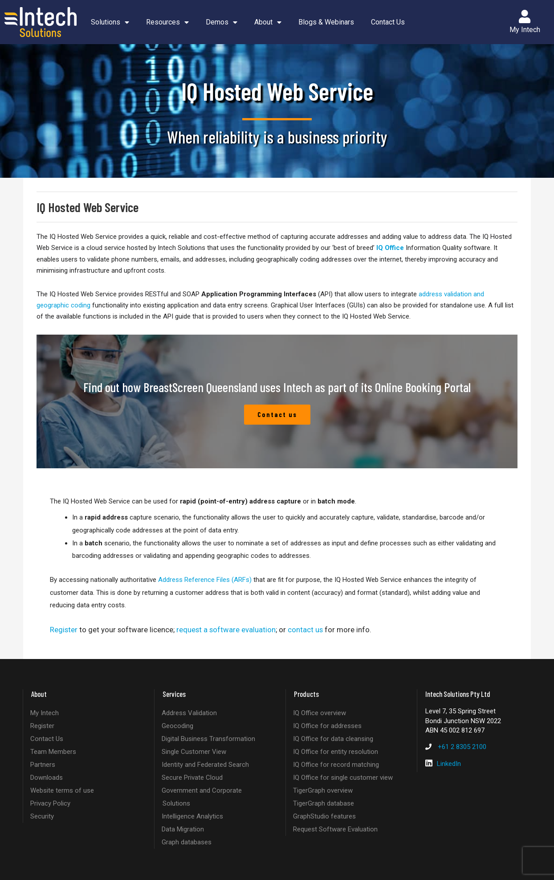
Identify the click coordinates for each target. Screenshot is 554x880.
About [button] (267, 22)
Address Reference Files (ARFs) (205, 580)
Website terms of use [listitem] (62, 790)
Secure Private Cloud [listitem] (192, 778)
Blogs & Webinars (326, 22)
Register (63, 630)
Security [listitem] (42, 816)
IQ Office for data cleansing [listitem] (333, 739)
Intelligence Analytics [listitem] (192, 816)
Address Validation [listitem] (189, 713)
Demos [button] (221, 22)
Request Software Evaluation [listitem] (335, 829)
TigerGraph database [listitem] (323, 803)
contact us (305, 630)
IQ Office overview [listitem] (319, 713)
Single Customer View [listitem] (194, 752)
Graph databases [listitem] (187, 842)
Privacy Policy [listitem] (50, 803)
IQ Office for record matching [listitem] (336, 765)
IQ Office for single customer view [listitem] (343, 778)
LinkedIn (449, 764)
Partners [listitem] (42, 765)
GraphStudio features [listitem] (324, 816)
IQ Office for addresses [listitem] (327, 726)
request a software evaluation (226, 630)
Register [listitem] (42, 726)
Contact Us (388, 22)
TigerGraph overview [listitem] (323, 790)
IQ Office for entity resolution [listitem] (335, 752)
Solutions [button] (110, 22)
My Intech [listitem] (44, 713)
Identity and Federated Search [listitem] (205, 765)
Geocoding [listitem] (177, 726)
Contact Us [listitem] (46, 739)
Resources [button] (167, 22)
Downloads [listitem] (46, 778)
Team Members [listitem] (53, 752)
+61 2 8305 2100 (462, 747)
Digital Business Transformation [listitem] (208, 739)
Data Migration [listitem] (183, 829)
